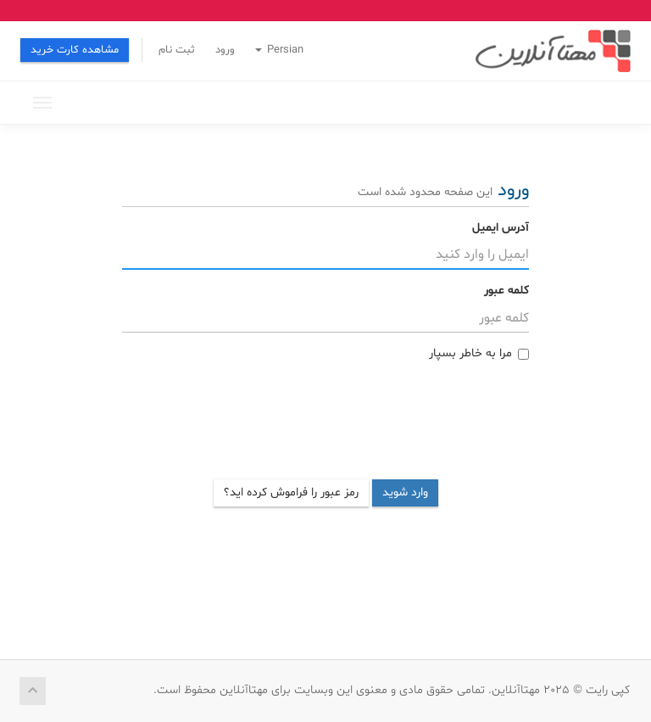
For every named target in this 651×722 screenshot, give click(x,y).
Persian (279, 50)
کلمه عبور (506, 291)
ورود (225, 50)
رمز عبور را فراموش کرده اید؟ (291, 492)
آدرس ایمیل (500, 228)
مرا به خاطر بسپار (479, 353)
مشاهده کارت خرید (75, 50)
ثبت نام (177, 50)
